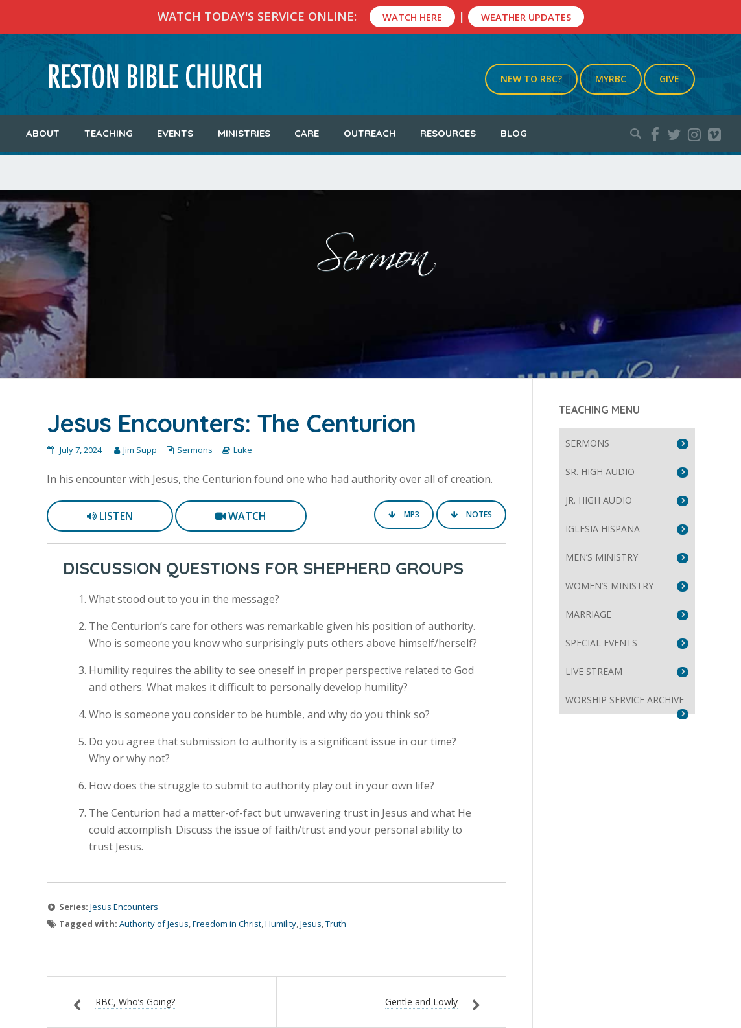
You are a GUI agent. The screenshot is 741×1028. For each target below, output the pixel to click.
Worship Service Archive (624, 700)
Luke (242, 450)
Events (175, 133)
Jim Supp (140, 450)
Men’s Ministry (601, 557)
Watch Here (412, 16)
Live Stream (593, 671)
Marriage (588, 614)
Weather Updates (526, 16)
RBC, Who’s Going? (135, 1002)
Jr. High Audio (598, 500)
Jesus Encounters (124, 907)
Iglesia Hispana (602, 528)
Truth (335, 923)
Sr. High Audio (600, 471)
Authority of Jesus (154, 923)
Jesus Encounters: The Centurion (231, 423)
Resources (448, 133)
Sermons (195, 450)
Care (306, 133)
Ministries (244, 133)
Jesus (311, 923)
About (43, 133)
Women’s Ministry (609, 585)
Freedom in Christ (227, 923)
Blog (513, 133)
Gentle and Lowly (421, 1002)
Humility (280, 923)
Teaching (108, 133)
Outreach (370, 133)
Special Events (601, 643)
